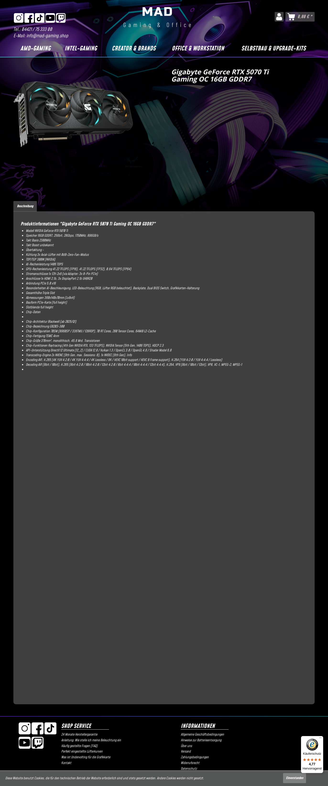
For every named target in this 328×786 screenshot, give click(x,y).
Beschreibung (25, 206)
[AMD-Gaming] (35, 49)
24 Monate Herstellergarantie (79, 734)
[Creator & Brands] (134, 49)
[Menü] (320, 739)
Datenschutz (189, 768)
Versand (186, 751)
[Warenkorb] (300, 17)
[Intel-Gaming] (80, 49)
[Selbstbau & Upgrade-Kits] (273, 49)
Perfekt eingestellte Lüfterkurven (82, 751)
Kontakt (66, 763)
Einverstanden (294, 778)
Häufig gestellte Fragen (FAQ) (79, 746)
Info (129, 355)
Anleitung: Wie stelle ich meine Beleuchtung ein (91, 740)
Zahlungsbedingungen (195, 757)
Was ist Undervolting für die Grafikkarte (85, 757)
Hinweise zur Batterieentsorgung (201, 740)
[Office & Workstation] (198, 49)
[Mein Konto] (279, 17)
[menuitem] (279, 17)
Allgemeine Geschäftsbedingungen (202, 734)
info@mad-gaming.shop (47, 36)
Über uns (186, 746)
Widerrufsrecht (190, 763)
